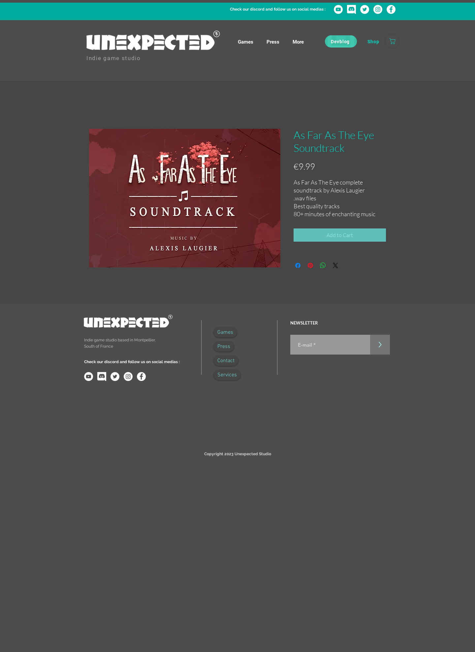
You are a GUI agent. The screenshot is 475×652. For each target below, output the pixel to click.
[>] (380, 345)
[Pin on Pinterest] (310, 265)
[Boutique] (392, 41)
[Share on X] (335, 265)
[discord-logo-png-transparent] (351, 9)
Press (223, 346)
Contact (226, 361)
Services (227, 375)
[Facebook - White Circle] (391, 9)
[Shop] (373, 41)
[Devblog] (341, 41)
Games (225, 332)
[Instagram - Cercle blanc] (377, 9)
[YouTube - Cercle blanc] (338, 9)
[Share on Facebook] (298, 265)
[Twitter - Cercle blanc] (364, 9)
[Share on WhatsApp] (323, 265)
